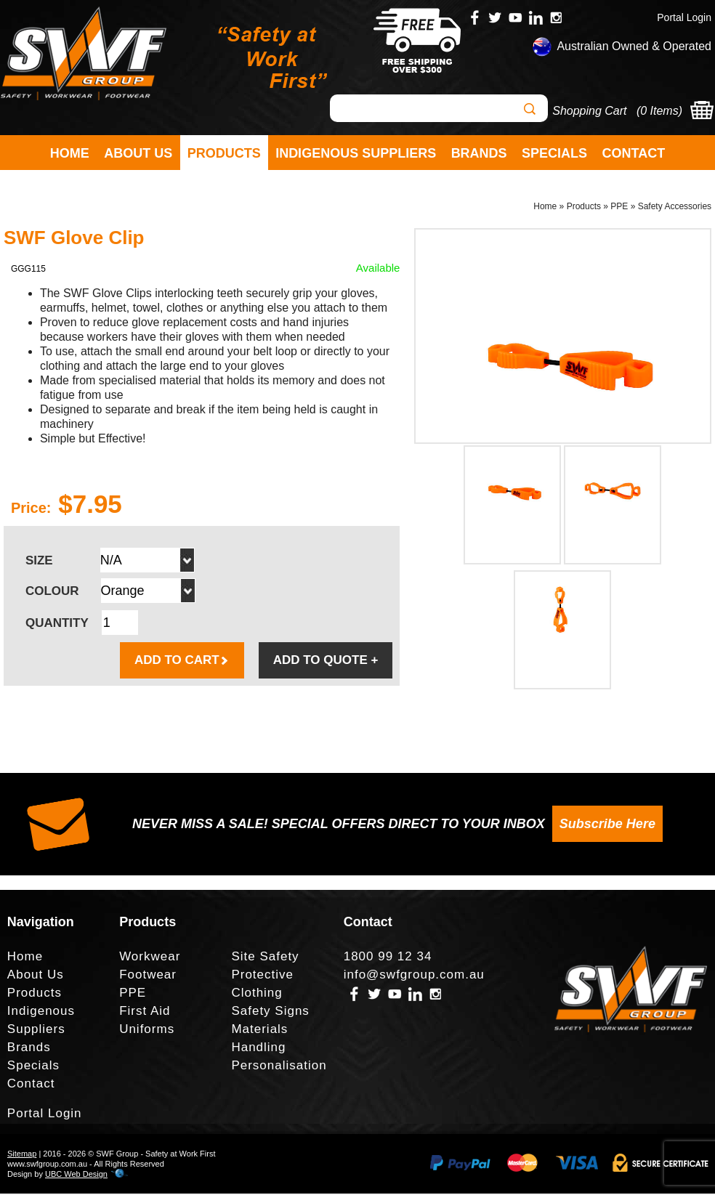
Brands (479, 153)
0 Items (659, 111)
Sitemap (21, 1155)
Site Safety (265, 958)
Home (69, 153)
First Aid (144, 1012)
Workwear (149, 958)
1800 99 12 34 (388, 958)
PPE (619, 208)
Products (224, 153)
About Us (138, 153)
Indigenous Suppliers (355, 153)
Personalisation (278, 1067)
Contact (634, 153)
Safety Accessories (674, 208)
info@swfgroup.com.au (414, 976)
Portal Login (684, 17)
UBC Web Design (76, 1175)
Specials (554, 153)
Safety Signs (270, 1012)
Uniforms (146, 1030)
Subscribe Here (607, 825)
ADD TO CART (182, 661)
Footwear (148, 976)
